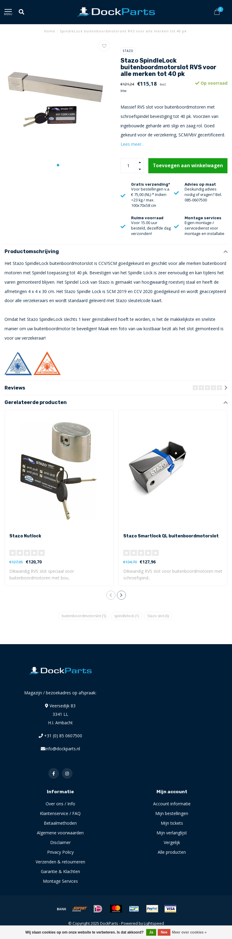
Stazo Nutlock (25, 536)
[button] (58, 165)
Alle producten (172, 852)
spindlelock (126, 615)
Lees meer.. (132, 144)
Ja (151, 932)
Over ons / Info (60, 804)
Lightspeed (154, 923)
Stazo (128, 51)
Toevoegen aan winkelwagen (188, 165)
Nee (164, 932)
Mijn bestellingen (171, 813)
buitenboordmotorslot (84, 615)
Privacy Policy (60, 852)
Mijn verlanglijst (171, 833)
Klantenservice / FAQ (60, 813)
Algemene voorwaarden (60, 833)
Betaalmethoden (60, 823)
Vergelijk (172, 842)
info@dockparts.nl (62, 749)
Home (49, 31)
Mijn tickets (172, 823)
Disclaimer (60, 842)
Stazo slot (158, 615)
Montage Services (60, 881)
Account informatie (172, 804)
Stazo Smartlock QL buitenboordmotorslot (171, 536)
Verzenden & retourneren (60, 862)
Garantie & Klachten (60, 871)
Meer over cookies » (189, 932)
